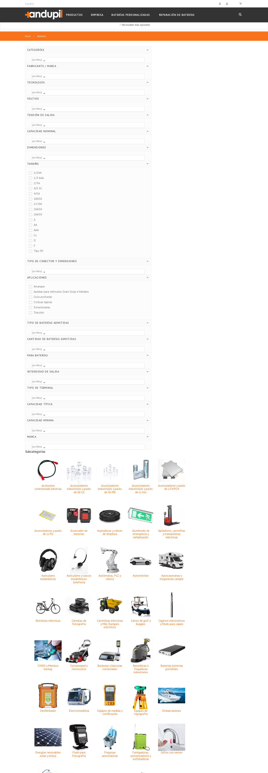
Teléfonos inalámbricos (196, 562)
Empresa (105, 696)
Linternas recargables (227, 394)
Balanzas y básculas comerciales (165, 263)
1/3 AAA (39, 177)
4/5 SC (38, 188)
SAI (104, 519)
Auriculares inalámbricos (104, 173)
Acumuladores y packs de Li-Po (103, 128)
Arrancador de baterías (134, 128)
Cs (35, 235)
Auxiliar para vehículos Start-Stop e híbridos (52, 291)
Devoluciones (108, 713)
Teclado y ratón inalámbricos (165, 562)
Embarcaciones (227, 307)
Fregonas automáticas (166, 350)
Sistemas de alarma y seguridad (196, 520)
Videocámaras (165, 603)
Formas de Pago (110, 718)
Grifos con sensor (227, 349)
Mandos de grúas (103, 436)
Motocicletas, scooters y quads (134, 437)
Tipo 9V (38, 250)
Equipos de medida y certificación (165, 308)
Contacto (105, 729)
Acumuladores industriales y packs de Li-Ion (196, 85)
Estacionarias (42, 307)
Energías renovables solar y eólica (104, 350)
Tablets (135, 561)
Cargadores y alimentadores (43, 690)
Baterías (30, 679)
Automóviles (197, 172)
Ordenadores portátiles (227, 437)
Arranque (39, 286)
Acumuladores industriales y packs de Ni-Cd (135, 85)
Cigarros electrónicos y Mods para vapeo (227, 218)
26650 (38, 209)
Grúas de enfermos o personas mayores (104, 395)
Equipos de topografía (196, 308)
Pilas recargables (134, 477)
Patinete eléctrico (104, 477)
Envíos (104, 679)
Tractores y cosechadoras (103, 604)
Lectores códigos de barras (196, 395)
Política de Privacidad (113, 702)
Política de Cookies (112, 690)
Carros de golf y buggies (197, 218)
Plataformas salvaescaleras (196, 479)
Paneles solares (35, 713)
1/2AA (38, 172)
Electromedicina (135, 307)
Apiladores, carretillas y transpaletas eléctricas (227, 130)
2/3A (37, 183)
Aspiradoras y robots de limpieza (165, 128)
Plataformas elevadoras (166, 479)
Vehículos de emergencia (197, 604)
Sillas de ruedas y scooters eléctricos (135, 520)
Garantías (105, 724)
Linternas (31, 702)
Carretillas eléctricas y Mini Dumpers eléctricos (166, 220)
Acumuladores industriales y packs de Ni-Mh (166, 85)
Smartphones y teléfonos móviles (227, 520)
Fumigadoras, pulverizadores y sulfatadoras (196, 352)
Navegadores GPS (196, 436)
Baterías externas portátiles (227, 263)
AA (35, 224)
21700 (38, 203)
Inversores (32, 696)
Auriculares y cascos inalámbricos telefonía (134, 175)
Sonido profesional (104, 561)
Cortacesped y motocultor (134, 263)
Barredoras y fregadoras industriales (196, 265)
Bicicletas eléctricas (103, 217)
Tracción (39, 312)
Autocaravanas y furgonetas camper (227, 173)
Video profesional (135, 603)
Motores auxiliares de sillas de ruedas (165, 520)
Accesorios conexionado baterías (103, 83)
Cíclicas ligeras (43, 301)
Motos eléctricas (165, 436)
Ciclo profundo (43, 296)
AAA (36, 229)
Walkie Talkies (227, 603)
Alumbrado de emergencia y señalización (196, 130)
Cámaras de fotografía (134, 218)
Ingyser (52, 760)
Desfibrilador (104, 307)
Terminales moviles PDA (227, 562)
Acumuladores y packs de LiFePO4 (227, 83)
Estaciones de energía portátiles (45, 718)
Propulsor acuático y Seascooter (227, 479)
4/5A (37, 193)
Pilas (28, 685)
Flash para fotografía (135, 350)
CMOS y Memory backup (104, 263)
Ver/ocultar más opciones (136, 24)
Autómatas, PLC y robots (165, 173)
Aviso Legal (107, 685)
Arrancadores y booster (40, 707)
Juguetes (165, 394)
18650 (38, 198)
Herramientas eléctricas (134, 395)
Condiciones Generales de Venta (120, 707)
